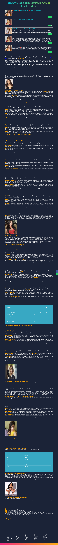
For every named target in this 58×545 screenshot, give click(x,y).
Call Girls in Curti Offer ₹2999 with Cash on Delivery (22, 19)
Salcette (44, 536)
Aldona (8, 527)
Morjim (26, 533)
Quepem (8, 536)
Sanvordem (45, 537)
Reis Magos (36, 536)
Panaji (17, 534)
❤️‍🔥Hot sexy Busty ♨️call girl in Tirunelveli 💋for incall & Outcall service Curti (27, 10)
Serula (26, 538)
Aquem (26, 527)
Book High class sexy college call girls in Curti (21, 45)
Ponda (35, 535)
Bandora (8, 528)
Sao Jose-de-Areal (9, 538)
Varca (35, 539)
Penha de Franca (45, 534)
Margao (44, 532)
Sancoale (17, 537)
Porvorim (44, 535)
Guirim (17, 531)
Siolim (44, 538)
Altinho (17, 527)
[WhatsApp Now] (51, 17)
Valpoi (26, 539)
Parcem (26, 534)
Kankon (44, 531)
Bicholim (44, 528)
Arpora (35, 527)
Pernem (8, 535)
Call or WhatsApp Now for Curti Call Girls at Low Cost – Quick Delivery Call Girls (28, 37)
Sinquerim (35, 538)
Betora (35, 528)
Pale (7, 534)
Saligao (8, 537)
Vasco (44, 539)
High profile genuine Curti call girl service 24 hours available (24, 28)
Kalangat (35, 531)
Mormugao (36, 533)
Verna (8, 540)
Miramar (17, 533)
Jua (25, 531)
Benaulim (26, 528)
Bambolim (44, 527)
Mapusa (35, 532)
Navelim (44, 533)
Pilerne (17, 535)
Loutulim (17, 532)
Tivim (17, 539)
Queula (17, 536)
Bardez (17, 528)
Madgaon (26, 532)
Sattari (17, 538)
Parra (35, 534)
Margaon (8, 533)
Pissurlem (26, 535)
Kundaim (8, 532)
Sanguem (26, 537)
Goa (7, 531)
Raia (26, 536)
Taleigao (8, 539)
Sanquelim (35, 537)
